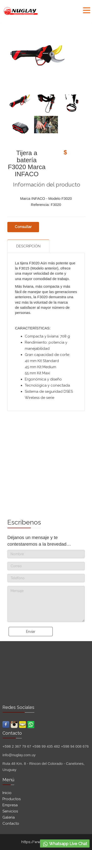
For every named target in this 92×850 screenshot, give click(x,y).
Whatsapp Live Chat (64, 844)
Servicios (10, 811)
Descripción (28, 246)
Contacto (10, 823)
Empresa (10, 805)
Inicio (7, 793)
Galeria (8, 817)
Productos (11, 799)
